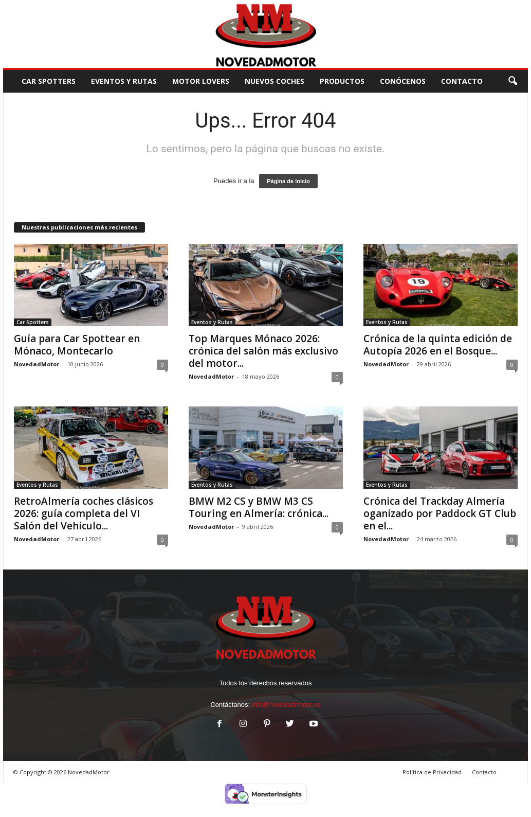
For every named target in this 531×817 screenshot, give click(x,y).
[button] (512, 81)
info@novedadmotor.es (286, 704)
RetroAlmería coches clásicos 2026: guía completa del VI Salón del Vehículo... (83, 513)
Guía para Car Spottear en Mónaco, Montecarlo (77, 345)
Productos (342, 81)
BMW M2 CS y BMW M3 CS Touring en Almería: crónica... (258, 507)
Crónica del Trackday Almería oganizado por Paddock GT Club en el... (439, 513)
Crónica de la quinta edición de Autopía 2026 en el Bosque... (437, 345)
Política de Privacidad (432, 772)
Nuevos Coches (274, 81)
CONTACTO (462, 81)
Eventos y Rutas (124, 81)
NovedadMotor (36, 364)
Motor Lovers (200, 81)
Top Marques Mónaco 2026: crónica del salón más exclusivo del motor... (263, 351)
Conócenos (403, 81)
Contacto (484, 772)
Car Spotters (49, 81)
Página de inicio (288, 181)
